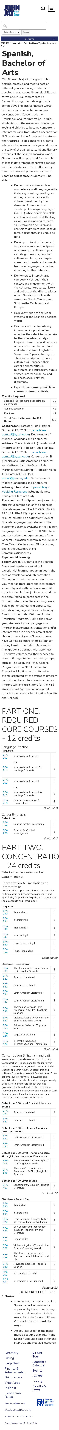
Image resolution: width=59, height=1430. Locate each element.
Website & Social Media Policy (18, 1410)
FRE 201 (5, 1273)
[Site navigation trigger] (51, 8)
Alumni (37, 1376)
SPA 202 (5, 781)
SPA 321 (5, 977)
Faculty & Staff (39, 1388)
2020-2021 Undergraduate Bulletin (16, 43)
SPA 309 (5, 969)
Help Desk (12, 1363)
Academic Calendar (39, 1364)
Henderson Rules (13, 1395)
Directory (11, 1353)
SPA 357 (5, 1019)
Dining (9, 1358)
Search (26, 32)
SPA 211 (5, 769)
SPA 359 (5, 1256)
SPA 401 (5, 1186)
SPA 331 (5, 993)
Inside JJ (10, 1388)
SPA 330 (5, 927)
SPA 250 (5, 832)
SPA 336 (5, 1010)
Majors (35, 43)
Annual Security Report (15, 1423)
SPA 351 (5, 1230)
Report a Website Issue (15, 1403)
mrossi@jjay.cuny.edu (15, 478)
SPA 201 (5, 756)
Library (37, 1381)
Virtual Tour (37, 1355)
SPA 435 (5, 951)
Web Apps (12, 1383)
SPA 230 (5, 912)
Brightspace (13, 1377)
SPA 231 (5, 920)
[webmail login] (42, 8)
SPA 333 (5, 935)
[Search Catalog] (24, 26)
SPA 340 (5, 943)
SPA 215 (5, 801)
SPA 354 (5, 1239)
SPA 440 (5, 1035)
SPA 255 (5, 824)
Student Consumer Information (18, 1416)
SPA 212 (5, 794)
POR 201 (5, 1281)
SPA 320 (5, 1220)
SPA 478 (5, 1042)
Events (37, 1370)
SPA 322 (5, 985)
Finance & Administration (15, 1370)
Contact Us (32, 1423)
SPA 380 (5, 1027)
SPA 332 (5, 1000)
